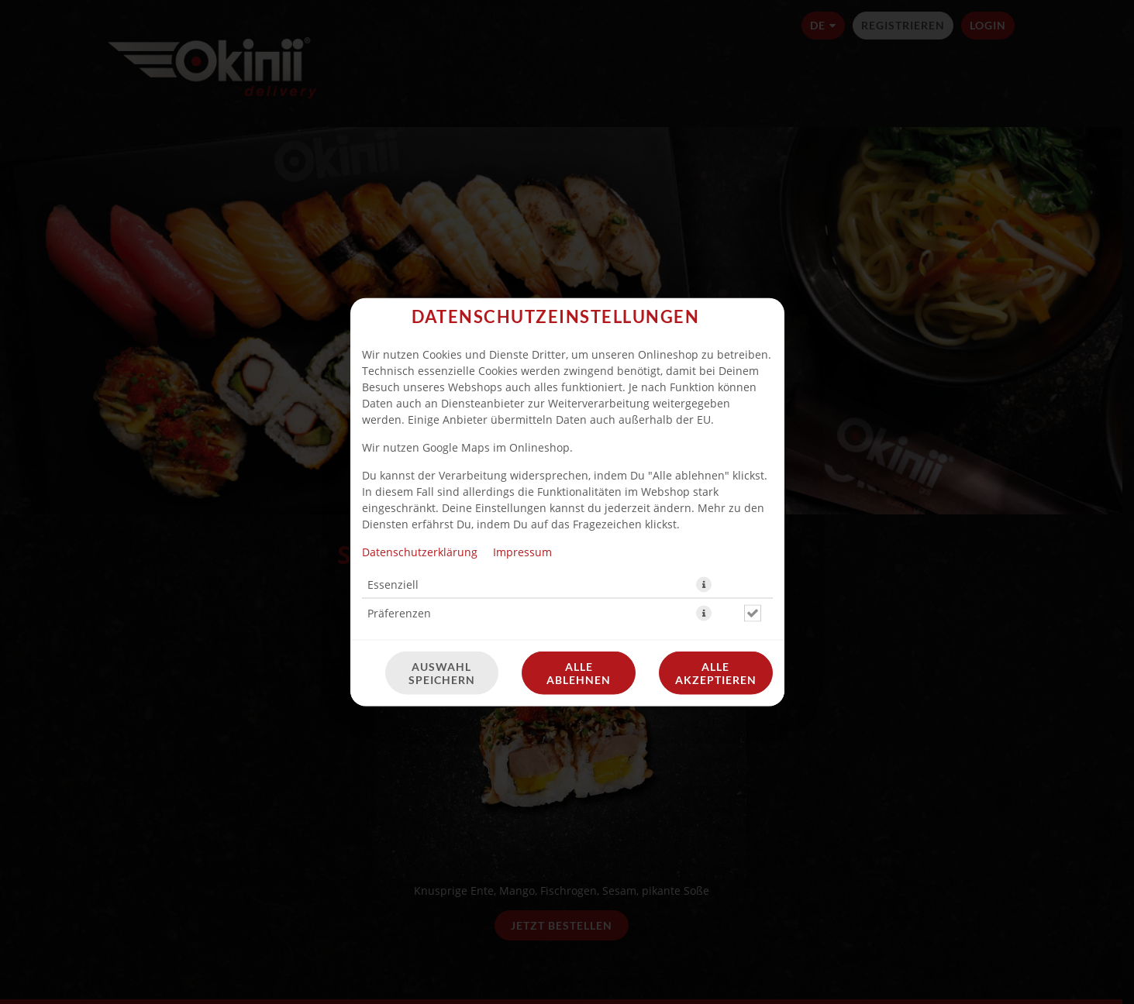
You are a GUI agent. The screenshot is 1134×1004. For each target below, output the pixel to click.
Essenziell (393, 390)
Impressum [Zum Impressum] (522, 357)
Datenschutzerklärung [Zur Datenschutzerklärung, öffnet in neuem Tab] (419, 357)
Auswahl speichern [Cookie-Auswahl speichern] (441, 479)
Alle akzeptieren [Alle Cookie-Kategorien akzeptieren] (716, 479)
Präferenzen (399, 418)
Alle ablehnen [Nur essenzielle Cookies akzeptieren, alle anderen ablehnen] (578, 479)
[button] (704, 390)
